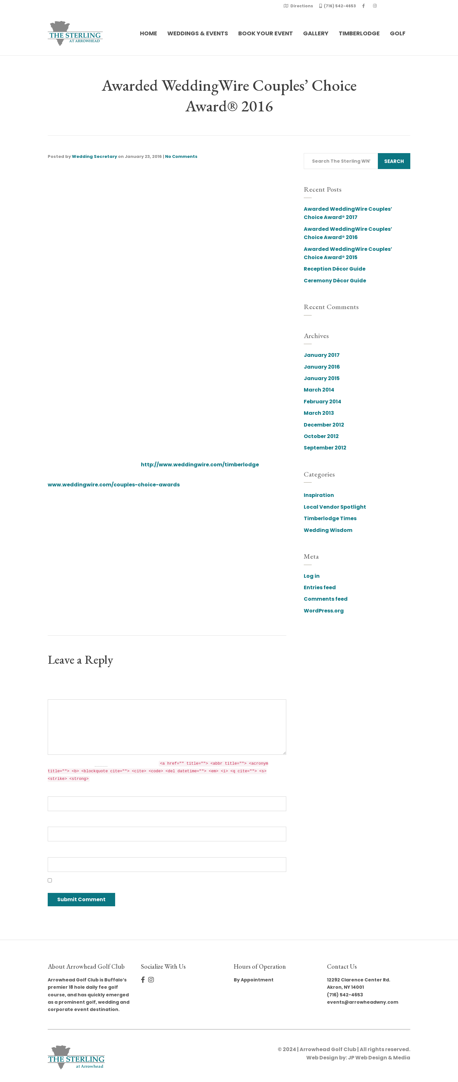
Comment (61, 693)
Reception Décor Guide (334, 268)
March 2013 (319, 413)
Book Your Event (265, 33)
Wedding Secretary (94, 156)
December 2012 (324, 424)
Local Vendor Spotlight (335, 507)
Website (59, 851)
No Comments (181, 156)
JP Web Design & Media (379, 1057)
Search (394, 161)
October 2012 (321, 436)
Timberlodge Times (330, 518)
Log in (312, 576)
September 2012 (325, 447)
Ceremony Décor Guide (335, 280)
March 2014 (319, 389)
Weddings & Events (197, 33)
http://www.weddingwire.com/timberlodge (200, 464)
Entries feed (320, 587)
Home (148, 33)
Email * (57, 821)
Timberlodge (359, 33)
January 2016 (322, 367)
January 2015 (322, 378)
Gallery (316, 33)
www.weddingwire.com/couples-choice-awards (114, 484)
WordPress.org (324, 610)
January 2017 (322, 355)
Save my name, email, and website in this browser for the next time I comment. (158, 880)
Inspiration (319, 495)
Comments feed (326, 599)
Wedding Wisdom (328, 530)
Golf (398, 33)
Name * (58, 790)
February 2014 (322, 401)
